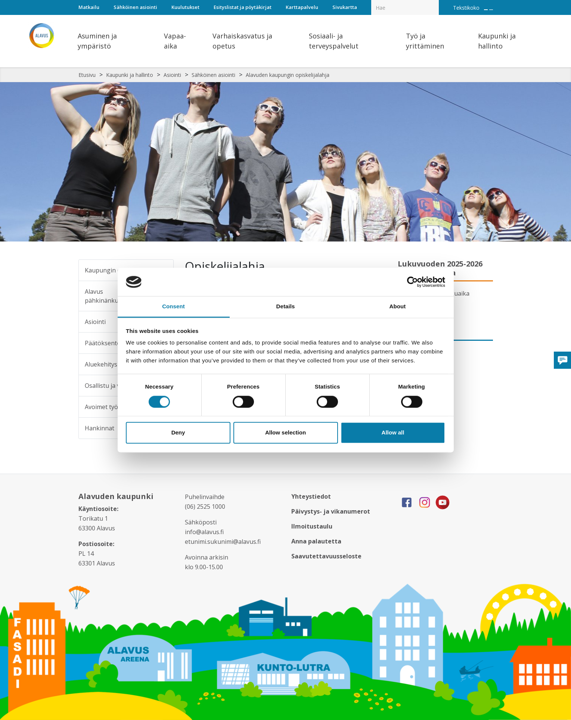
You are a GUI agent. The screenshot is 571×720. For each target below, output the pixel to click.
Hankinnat (99, 428)
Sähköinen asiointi (135, 7)
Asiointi (172, 74)
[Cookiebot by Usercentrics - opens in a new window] (412, 281)
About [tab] (398, 306)
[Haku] (434, 2)
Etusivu (87, 74)
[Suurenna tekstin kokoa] (486, 9)
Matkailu (88, 7)
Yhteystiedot (311, 496)
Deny (178, 433)
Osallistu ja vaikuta (111, 385)
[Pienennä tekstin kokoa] (491, 9)
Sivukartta (344, 7)
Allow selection (285, 433)
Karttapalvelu (302, 7)
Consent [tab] (173, 306)
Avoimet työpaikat (110, 407)
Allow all (393, 433)
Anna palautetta (316, 541)
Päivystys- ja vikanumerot (330, 511)
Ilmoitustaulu (311, 526)
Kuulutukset (185, 7)
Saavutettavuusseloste (326, 556)
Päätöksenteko (106, 343)
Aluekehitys (101, 364)
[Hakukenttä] (405, 7)
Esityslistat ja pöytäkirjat (242, 7)
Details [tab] (285, 306)
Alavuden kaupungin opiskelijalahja (287, 74)
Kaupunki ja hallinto (129, 74)
